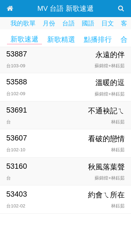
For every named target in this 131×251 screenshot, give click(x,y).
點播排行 (98, 39)
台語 (68, 23)
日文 (107, 23)
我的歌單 (23, 23)
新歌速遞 (24, 39)
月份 (49, 23)
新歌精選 (61, 39)
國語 (88, 23)
